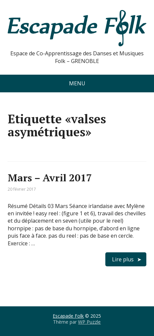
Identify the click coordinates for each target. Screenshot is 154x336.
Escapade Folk (68, 316)
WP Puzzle (89, 322)
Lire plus (123, 259)
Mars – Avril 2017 (50, 177)
